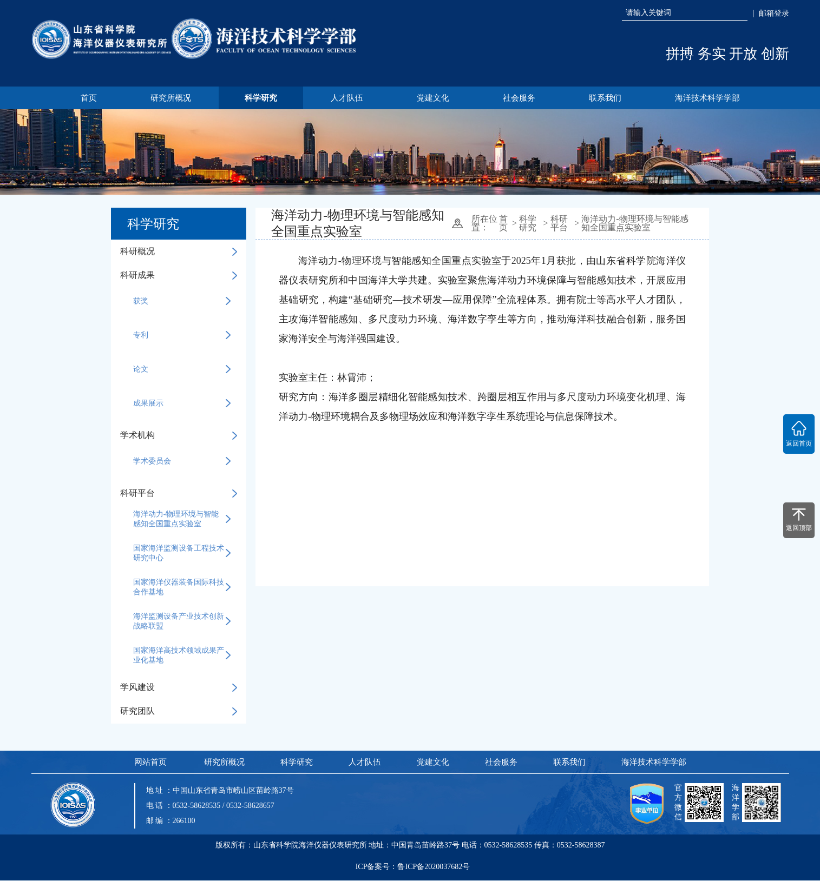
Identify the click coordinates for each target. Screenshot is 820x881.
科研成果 (178, 275)
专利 (182, 336)
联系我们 (608, 98)
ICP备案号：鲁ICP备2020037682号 (413, 870)
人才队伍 (346, 98)
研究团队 (178, 711)
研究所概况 (168, 98)
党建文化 (433, 98)
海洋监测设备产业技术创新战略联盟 (182, 622)
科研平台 (178, 493)
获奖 (182, 301)
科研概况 (178, 251)
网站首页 (150, 762)
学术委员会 (182, 462)
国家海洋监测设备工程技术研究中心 (182, 553)
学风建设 (178, 687)
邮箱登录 (774, 13)
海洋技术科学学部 (711, 98)
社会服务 (520, 98)
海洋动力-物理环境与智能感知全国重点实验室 (182, 519)
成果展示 (182, 404)
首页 (85, 98)
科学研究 (259, 98)
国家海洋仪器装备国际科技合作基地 (182, 588)
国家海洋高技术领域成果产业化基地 (182, 656)
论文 (182, 370)
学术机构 (178, 435)
